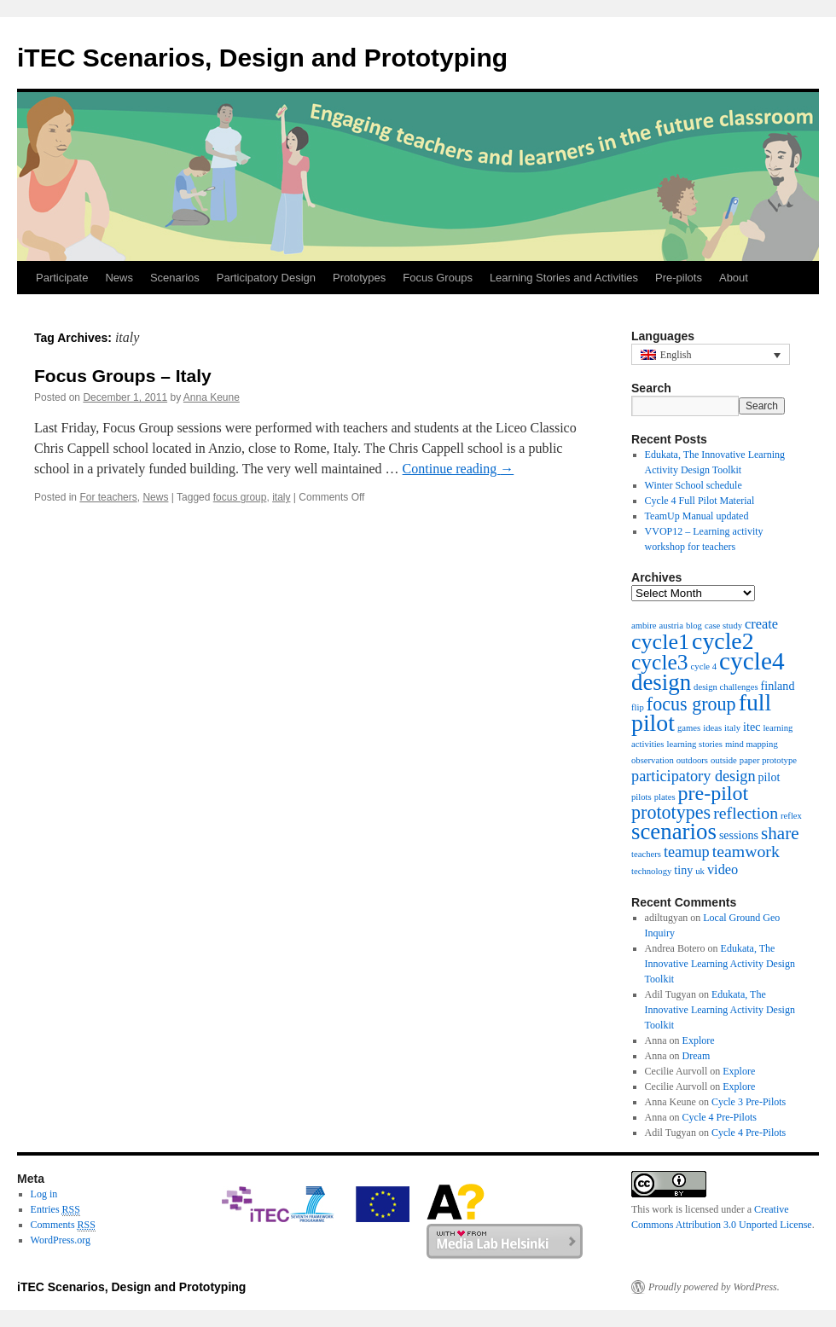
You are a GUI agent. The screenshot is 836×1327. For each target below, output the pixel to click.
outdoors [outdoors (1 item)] (692, 760)
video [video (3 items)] (722, 869)
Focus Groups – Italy (123, 375)
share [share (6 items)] (780, 833)
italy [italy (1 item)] (732, 728)
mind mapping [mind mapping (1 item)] (751, 744)
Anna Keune (211, 397)
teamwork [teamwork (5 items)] (746, 851)
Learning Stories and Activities (564, 277)
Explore (698, 1040)
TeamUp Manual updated (697, 516)
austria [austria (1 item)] (671, 625)
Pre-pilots (678, 277)
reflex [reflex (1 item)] (791, 815)
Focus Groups (438, 277)
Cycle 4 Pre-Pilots (719, 1117)
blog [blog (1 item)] (694, 625)
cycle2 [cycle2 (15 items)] (723, 641)
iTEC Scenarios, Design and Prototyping (262, 57)
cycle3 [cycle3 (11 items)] (659, 662)
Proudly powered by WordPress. (714, 1287)
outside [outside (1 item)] (724, 760)
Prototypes (359, 277)
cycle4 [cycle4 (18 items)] (752, 661)
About (733, 277)
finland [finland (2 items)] (778, 685)
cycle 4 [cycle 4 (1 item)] (704, 666)
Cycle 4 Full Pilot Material (700, 501)
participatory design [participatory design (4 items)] (693, 776)
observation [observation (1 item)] (652, 760)
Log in (44, 1194)
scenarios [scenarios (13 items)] (674, 831)
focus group (240, 497)
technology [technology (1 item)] (651, 871)
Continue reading (458, 468)
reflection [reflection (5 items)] (745, 812)
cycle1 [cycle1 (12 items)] (660, 641)
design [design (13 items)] (661, 682)
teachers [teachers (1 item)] (646, 854)
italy (281, 497)
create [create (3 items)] (761, 624)
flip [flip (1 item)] (637, 707)
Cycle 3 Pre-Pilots (748, 1102)
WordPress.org (60, 1240)
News (119, 277)
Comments (63, 1225)
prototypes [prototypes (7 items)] (671, 812)
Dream (696, 1056)
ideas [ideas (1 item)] (712, 728)
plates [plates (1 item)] (665, 797)
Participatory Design (266, 277)
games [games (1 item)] (688, 728)
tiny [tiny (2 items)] (683, 870)
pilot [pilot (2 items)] (769, 777)
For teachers (107, 497)
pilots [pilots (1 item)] (641, 797)
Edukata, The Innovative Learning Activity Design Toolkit (720, 963)
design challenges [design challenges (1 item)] (726, 687)
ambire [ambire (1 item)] (644, 625)
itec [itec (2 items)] (751, 726)
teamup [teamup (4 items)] (687, 852)
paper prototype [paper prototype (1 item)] (768, 760)
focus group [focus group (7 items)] (691, 704)
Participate (62, 277)
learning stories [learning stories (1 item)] (694, 744)
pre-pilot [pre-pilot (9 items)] (713, 793)
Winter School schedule (693, 485)
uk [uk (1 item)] (700, 871)
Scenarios (175, 277)
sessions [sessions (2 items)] (738, 835)
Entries (55, 1209)
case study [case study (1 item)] (723, 625)
